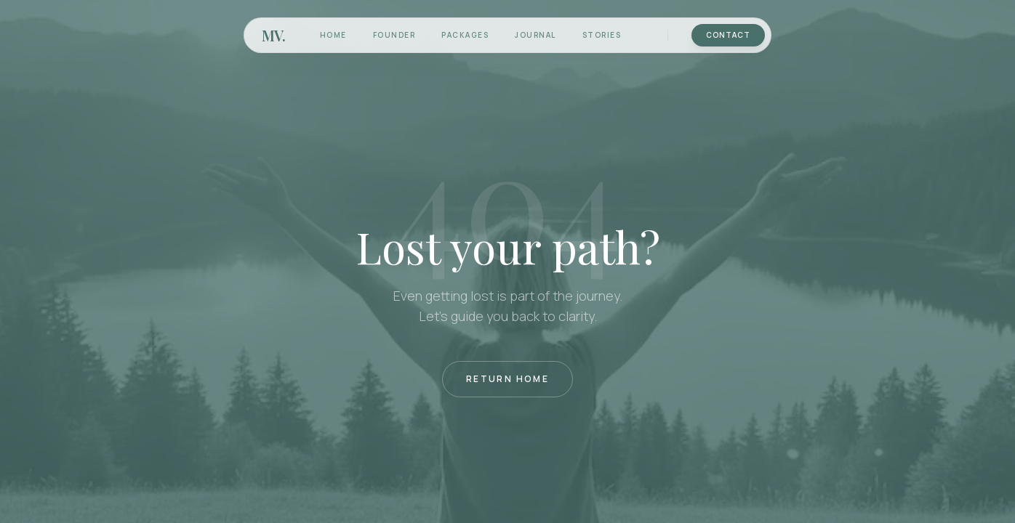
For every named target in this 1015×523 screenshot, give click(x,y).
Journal (535, 35)
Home (333, 35)
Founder (394, 35)
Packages (465, 35)
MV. (273, 35)
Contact (728, 35)
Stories (602, 35)
